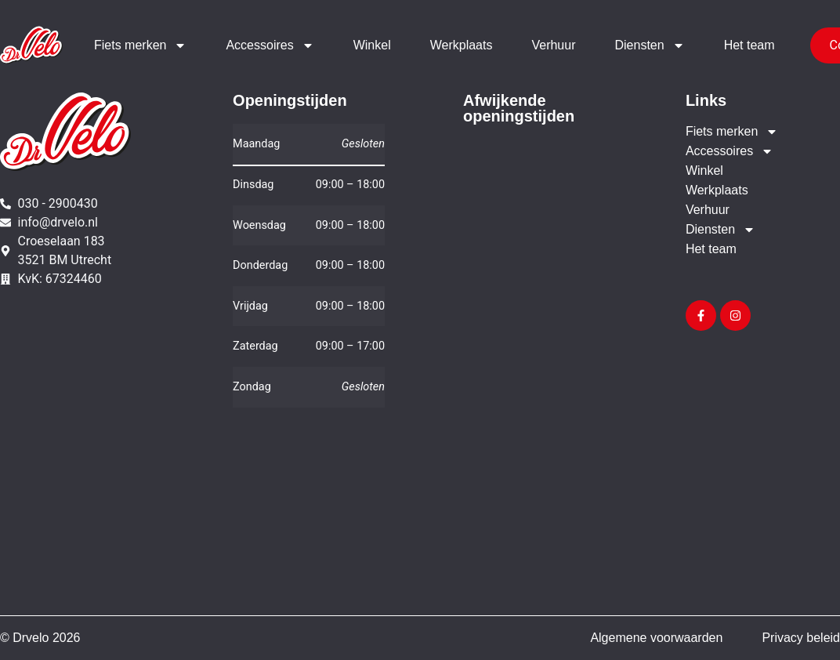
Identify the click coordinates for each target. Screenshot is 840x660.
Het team (749, 45)
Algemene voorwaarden (656, 637)
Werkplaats (461, 45)
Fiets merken (140, 45)
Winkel (372, 45)
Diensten (649, 45)
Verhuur (553, 45)
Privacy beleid (801, 637)
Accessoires (269, 45)
